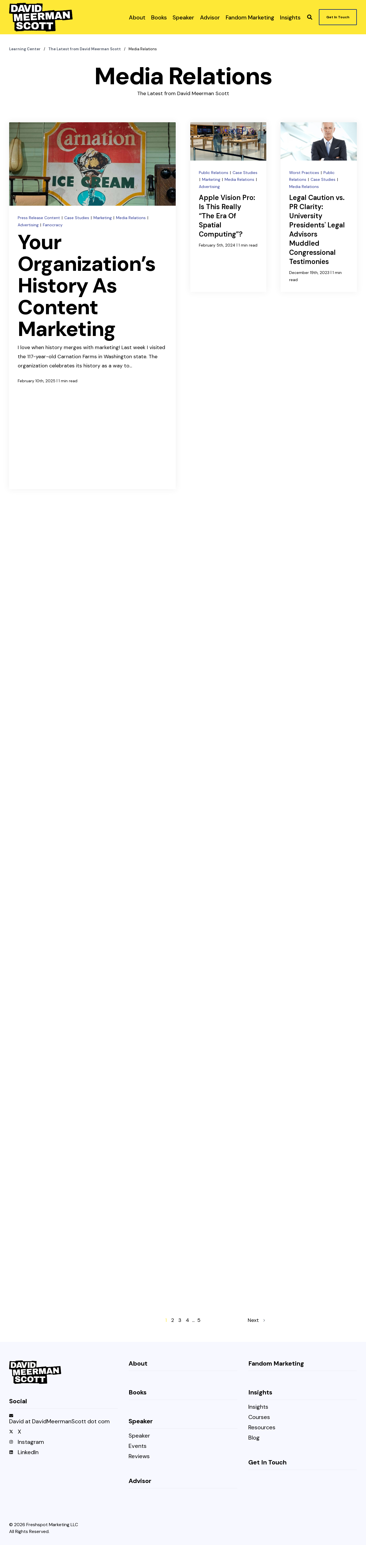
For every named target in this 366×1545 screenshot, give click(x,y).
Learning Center (25, 49)
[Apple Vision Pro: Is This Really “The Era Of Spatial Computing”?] (228, 207)
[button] (309, 17)
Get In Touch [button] (337, 17)
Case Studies (77, 217)
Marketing (103, 217)
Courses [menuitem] (259, 1417)
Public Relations (214, 172)
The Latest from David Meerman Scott (85, 49)
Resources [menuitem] (261, 1427)
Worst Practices (304, 172)
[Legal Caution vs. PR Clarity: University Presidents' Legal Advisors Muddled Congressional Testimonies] (319, 207)
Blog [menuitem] (254, 1438)
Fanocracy (53, 224)
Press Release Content (39, 217)
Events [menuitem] (138, 1446)
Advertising (29, 224)
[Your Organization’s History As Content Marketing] (92, 306)
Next (256, 1320)
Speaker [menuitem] (139, 1436)
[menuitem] (137, 17)
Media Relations (131, 217)
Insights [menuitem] (258, 1407)
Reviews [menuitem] (139, 1456)
